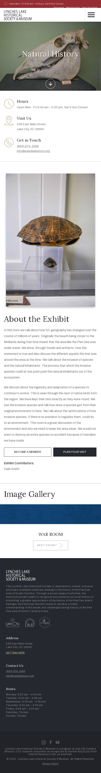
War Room (50, 534)
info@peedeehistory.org (33, 151)
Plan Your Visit (89, 7)
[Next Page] (50, 545)
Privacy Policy (50, 763)
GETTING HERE (15, 652)
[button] (91, 15)
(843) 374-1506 (28, 146)
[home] (18, 14)
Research (59, 7)
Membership (73, 7)
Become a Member (27, 451)
